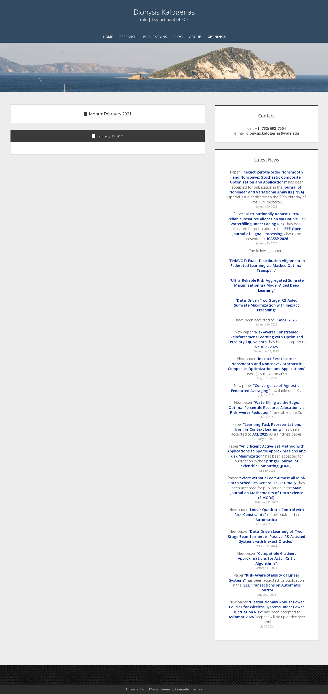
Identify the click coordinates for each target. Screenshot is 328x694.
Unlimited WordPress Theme (148, 689)
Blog (178, 36)
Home (108, 36)
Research (128, 36)
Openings (217, 36)
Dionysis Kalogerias (164, 12)
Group (195, 36)
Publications (155, 36)
